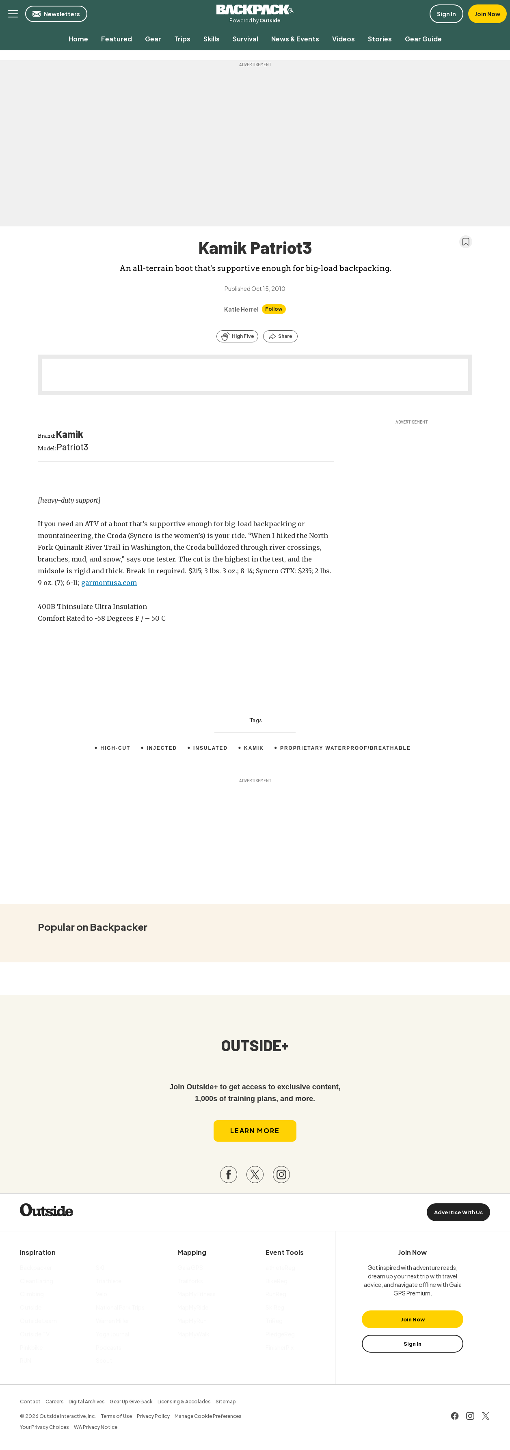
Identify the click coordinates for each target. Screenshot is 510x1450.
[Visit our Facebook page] (228, 1175)
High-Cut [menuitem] (114, 748)
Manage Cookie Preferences (208, 1417)
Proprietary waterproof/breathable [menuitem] (346, 748)
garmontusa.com (109, 583)
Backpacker (255, 10)
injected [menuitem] (161, 748)
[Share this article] (280, 336)
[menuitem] (78, 38)
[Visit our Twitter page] (255, 1175)
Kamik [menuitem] (254, 748)
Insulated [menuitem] (210, 748)
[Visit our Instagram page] (281, 1175)
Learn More (255, 1131)
